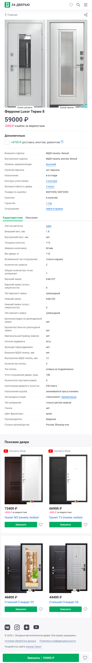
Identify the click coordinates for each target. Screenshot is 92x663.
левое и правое (54, 208)
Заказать (40, 658)
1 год (49, 203)
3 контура (51, 181)
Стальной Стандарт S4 (63, 602)
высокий (51, 164)
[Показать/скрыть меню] (85, 4)
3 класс (50, 186)
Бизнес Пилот (34, 646)
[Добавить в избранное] (85, 658)
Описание (32, 217)
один (48, 226)
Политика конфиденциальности (57, 641)
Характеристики (13, 217)
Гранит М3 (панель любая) (22, 517)
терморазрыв (68, 397)
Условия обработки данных (20, 641)
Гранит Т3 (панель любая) (66, 517)
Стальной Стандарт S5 (19, 602)
